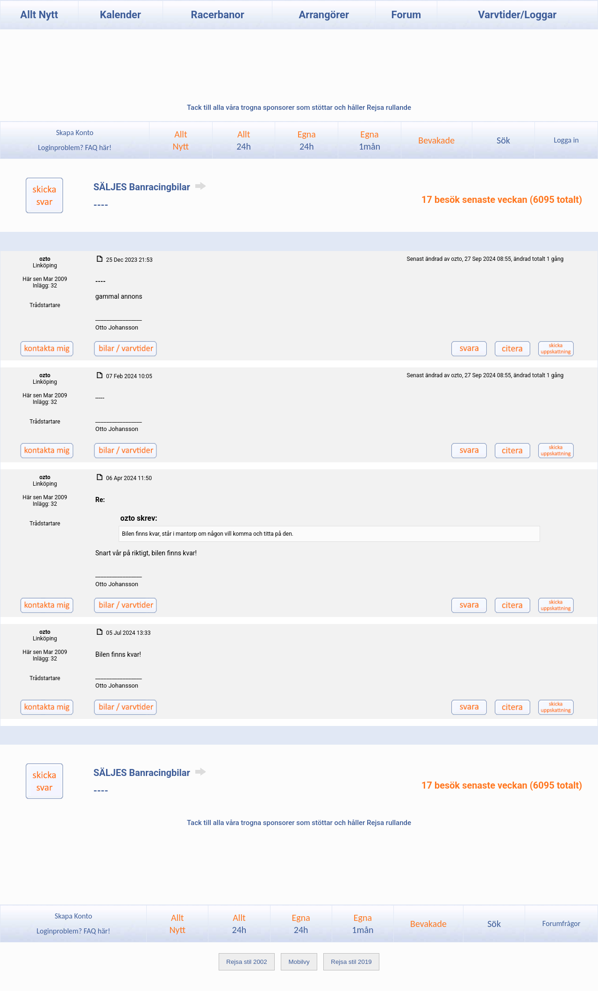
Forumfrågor (561, 923)
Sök (503, 140)
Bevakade (436, 140)
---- (100, 204)
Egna (307, 140)
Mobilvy (298, 961)
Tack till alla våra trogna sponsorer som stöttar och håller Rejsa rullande (299, 107)
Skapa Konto (74, 132)
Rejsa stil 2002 (246, 961)
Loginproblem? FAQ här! (75, 147)
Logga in (566, 140)
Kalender (120, 15)
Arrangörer (324, 15)
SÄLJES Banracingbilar (151, 187)
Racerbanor (217, 15)
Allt (243, 140)
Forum (406, 15)
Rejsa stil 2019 (351, 961)
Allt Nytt (39, 15)
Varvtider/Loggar (517, 15)
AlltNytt (181, 140)
